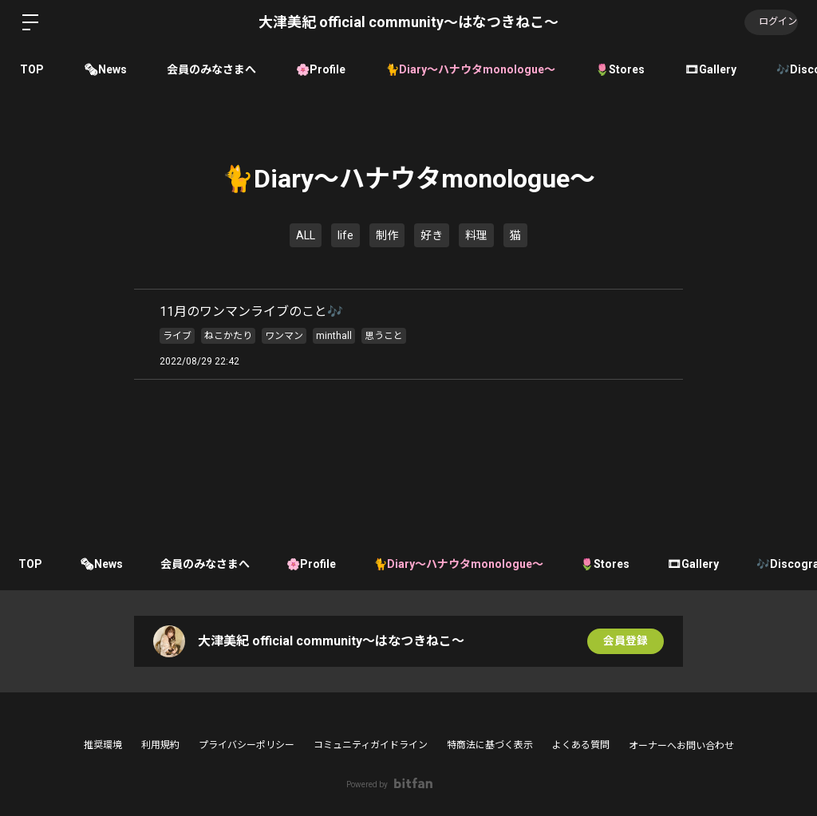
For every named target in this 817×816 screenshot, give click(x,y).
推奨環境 (103, 745)
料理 (476, 235)
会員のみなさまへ (211, 69)
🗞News (105, 69)
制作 (387, 235)
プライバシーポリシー (246, 745)
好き (431, 235)
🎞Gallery (710, 69)
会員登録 (625, 641)
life (345, 235)
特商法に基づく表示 (490, 745)
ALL (305, 235)
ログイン (769, 22)
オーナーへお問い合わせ (681, 746)
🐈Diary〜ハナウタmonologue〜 (470, 69)
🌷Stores (620, 69)
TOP (32, 69)
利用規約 (160, 745)
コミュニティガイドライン (371, 745)
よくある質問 (581, 745)
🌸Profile (320, 69)
